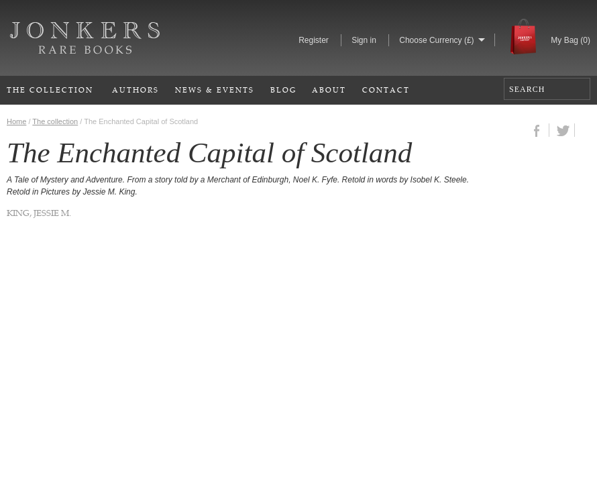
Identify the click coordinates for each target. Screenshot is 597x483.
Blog (283, 90)
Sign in (363, 40)
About (329, 90)
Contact (386, 90)
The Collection (50, 90)
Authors (135, 90)
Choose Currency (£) (436, 40)
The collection (55, 121)
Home (16, 121)
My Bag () (570, 40)
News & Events (214, 90)
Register (313, 40)
